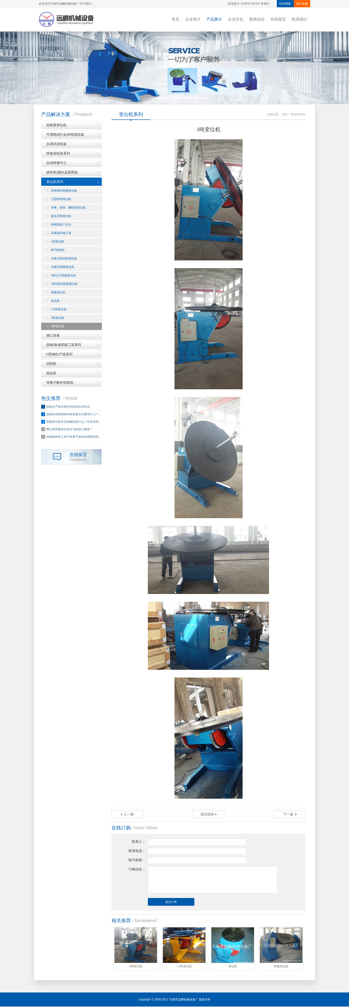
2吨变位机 (57, 318)
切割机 (51, 364)
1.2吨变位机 (59, 309)
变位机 (55, 301)
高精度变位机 (56, 125)
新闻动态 (257, 19)
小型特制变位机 (61, 199)
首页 (175, 19)
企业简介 (193, 19)
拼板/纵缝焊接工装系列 (63, 345)
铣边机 (51, 373)
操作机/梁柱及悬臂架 (62, 172)
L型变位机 (57, 241)
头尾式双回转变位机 (64, 258)
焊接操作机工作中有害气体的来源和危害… (74, 437)
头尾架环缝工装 (61, 233)
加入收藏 (302, 3)
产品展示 (214, 19)
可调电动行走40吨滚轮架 (65, 135)
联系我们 (299, 19)
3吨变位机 (57, 326)
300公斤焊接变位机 (63, 275)
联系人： (138, 842)
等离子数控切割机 (59, 383)
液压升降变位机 (61, 216)
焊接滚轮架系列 (58, 154)
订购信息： (136, 869)
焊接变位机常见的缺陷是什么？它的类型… (74, 422)
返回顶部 (207, 814)
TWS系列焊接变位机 (64, 284)
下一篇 (288, 814)
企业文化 (235, 19)
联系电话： (136, 851)
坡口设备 (53, 335)
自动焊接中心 (56, 163)
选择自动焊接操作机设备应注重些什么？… (74, 414)
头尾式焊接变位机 (62, 267)
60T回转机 (58, 250)
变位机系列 (54, 182)
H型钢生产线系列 (59, 354)
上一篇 (129, 814)
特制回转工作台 (61, 224)
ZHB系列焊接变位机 (64, 191)
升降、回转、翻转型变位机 (68, 208)
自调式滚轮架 (56, 144)
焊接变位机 (58, 292)
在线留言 (278, 19)
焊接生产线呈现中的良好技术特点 (68, 407)
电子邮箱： (136, 860)
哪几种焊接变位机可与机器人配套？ (69, 429)
